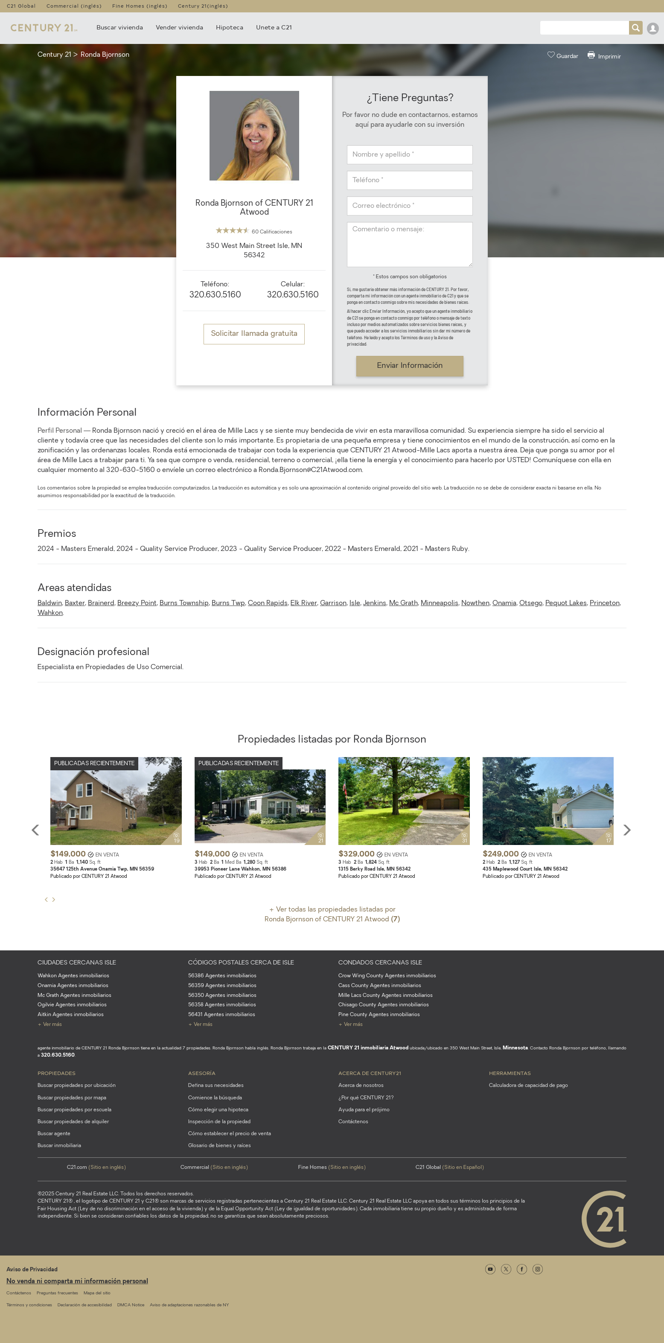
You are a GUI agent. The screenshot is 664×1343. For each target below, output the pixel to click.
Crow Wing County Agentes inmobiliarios (387, 976)
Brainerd (101, 603)
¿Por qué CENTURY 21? (366, 1098)
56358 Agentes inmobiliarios (222, 1005)
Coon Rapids (268, 603)
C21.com (96, 1167)
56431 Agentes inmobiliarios (221, 1014)
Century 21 (54, 55)
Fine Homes (332, 1167)
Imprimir (604, 55)
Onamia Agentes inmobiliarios (73, 985)
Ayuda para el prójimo (364, 1110)
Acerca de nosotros (361, 1085)
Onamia (504, 603)
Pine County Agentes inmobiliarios (379, 1014)
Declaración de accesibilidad (85, 1305)
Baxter (75, 603)
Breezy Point (137, 603)
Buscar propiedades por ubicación (77, 1085)
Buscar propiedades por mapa (72, 1098)
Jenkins (374, 603)
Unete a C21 (274, 27)
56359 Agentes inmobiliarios (222, 985)
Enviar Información (410, 366)
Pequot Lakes (566, 603)
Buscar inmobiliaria (59, 1145)
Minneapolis (439, 603)
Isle (354, 603)
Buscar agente (54, 1133)
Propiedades (57, 1072)
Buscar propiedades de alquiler (73, 1122)
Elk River (304, 603)
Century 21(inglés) (203, 6)
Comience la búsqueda (215, 1098)
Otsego (530, 603)
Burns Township (184, 603)
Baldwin (50, 603)
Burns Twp (228, 603)
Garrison (333, 603)
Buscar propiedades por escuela (74, 1110)
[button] (48, 827)
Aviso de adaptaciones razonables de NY (189, 1305)
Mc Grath (403, 603)
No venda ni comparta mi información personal (77, 1282)
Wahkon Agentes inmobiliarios (73, 976)
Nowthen (475, 603)
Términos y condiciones (29, 1305)
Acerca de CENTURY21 (369, 1072)
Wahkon (50, 613)
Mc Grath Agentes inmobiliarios (74, 995)
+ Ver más (50, 1024)
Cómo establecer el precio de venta (229, 1133)
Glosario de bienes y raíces (219, 1145)
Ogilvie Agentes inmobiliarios (72, 1005)
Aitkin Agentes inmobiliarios (71, 1014)
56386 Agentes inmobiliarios (222, 976)
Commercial (214, 1167)
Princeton (605, 603)
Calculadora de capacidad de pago (528, 1085)
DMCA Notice (130, 1305)
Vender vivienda (179, 27)
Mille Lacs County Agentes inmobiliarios (385, 995)
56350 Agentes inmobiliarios (222, 995)
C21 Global (21, 6)
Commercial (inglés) (74, 6)
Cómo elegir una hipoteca (218, 1110)
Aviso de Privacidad (32, 1270)
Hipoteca (229, 27)
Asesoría (202, 1072)
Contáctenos (353, 1122)
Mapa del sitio (97, 1293)
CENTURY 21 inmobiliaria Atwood (368, 1048)
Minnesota (515, 1048)
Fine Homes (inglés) (140, 6)
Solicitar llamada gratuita (254, 334)
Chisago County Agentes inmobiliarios (383, 1005)
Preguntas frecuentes (57, 1293)
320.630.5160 (215, 295)
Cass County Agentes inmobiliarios (379, 985)
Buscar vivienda (119, 27)
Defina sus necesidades (216, 1085)
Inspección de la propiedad (219, 1122)
